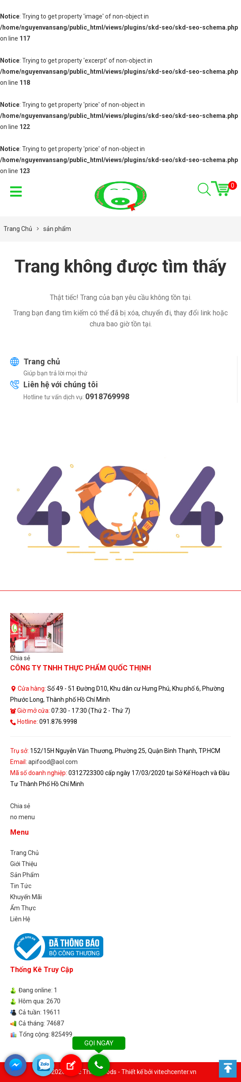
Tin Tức (20, 885)
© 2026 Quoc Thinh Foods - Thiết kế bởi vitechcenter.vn (120, 1071)
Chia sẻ (20, 658)
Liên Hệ (20, 919)
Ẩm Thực (23, 908)
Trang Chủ (24, 852)
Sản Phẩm (24, 874)
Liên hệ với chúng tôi (60, 384)
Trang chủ (41, 361)
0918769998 (107, 396)
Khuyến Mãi (26, 896)
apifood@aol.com (53, 761)
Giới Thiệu (23, 863)
